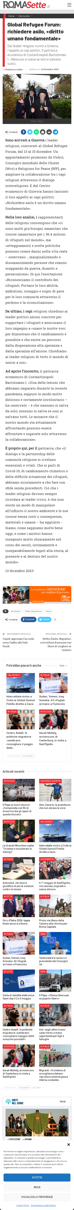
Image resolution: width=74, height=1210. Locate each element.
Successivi (28, 755)
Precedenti (14, 755)
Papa (42, 934)
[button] (68, 1144)
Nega (37, 1187)
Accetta (37, 1177)
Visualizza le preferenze (37, 1197)
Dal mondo (14, 675)
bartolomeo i (16, 611)
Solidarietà (47, 859)
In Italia (44, 675)
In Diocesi (45, 711)
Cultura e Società (50, 781)
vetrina (48, 611)
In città (8, 896)
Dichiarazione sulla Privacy (43, 1205)
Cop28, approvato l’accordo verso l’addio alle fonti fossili (18, 642)
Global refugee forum (33, 611)
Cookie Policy (22, 1205)
